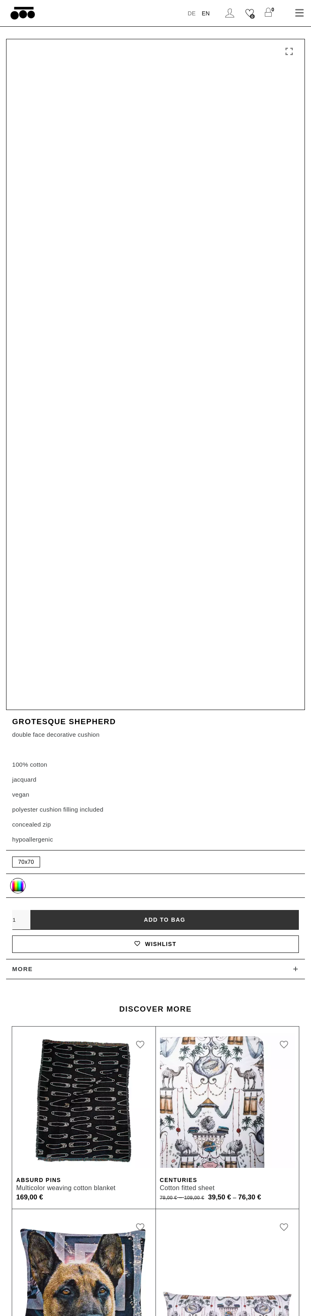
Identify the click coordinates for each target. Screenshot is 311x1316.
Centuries (180, 979)
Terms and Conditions (139, 1289)
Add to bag (164, 715)
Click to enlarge (289, 52)
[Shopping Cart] (268, 13)
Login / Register (229, 13)
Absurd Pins (40, 979)
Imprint (84, 1289)
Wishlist (155, 741)
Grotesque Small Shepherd (72, 1162)
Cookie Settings (268, 1289)
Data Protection (208, 1289)
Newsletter (155, 1302)
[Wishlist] (249, 13)
